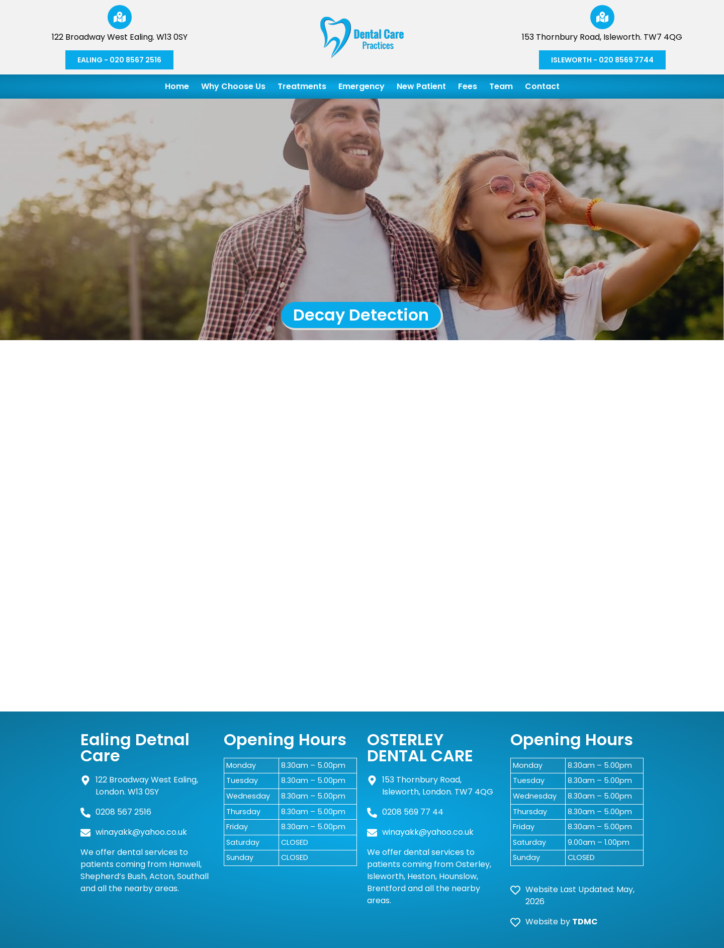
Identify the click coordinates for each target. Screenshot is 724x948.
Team (501, 86)
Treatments (302, 86)
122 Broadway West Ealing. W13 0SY (120, 37)
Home (177, 86)
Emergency (361, 86)
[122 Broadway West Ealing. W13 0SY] (120, 17)
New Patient (421, 86)
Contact (542, 86)
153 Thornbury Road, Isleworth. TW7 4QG (602, 37)
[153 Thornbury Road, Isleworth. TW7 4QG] (602, 17)
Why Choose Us (233, 86)
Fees (467, 86)
